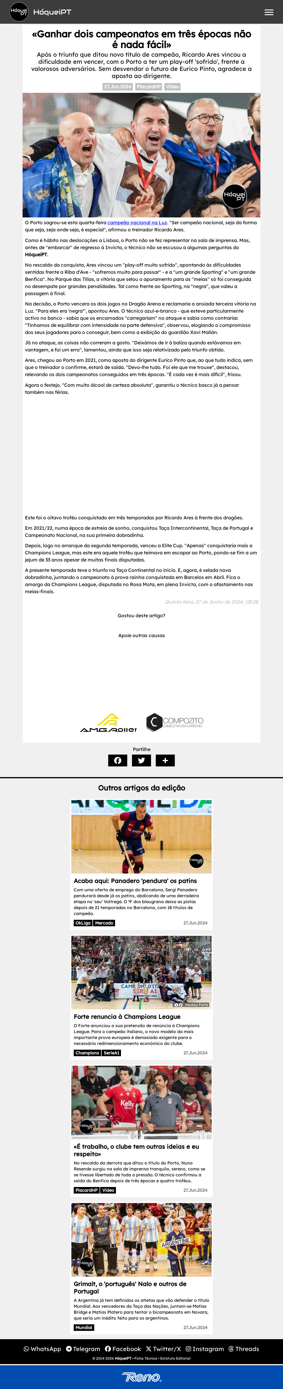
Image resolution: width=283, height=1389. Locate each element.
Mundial (84, 1327)
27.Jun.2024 (117, 87)
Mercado (104, 923)
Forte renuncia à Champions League (127, 1016)
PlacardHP (149, 87)
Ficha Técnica (145, 1358)
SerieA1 (111, 1053)
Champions (87, 1053)
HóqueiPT (123, 1358)
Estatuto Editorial (175, 1358)
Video (172, 87)
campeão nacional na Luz (137, 222)
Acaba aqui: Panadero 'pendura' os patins (135, 880)
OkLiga (83, 923)
